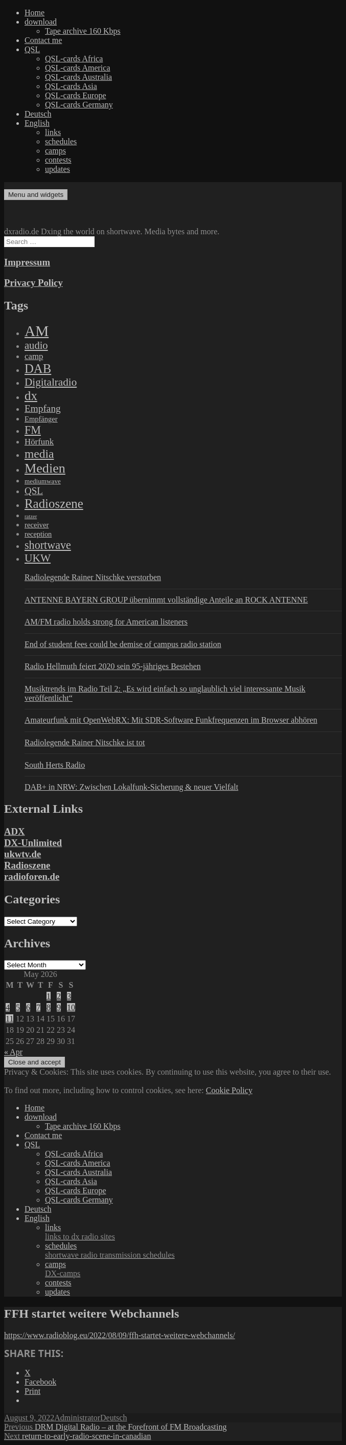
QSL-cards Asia (71, 86)
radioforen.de (31, 876)
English (37, 123)
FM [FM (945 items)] (33, 430)
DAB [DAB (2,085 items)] (38, 368)
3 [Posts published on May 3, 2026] (69, 996)
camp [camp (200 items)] (34, 356)
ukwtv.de (22, 854)
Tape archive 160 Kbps (83, 31)
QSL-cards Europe (75, 95)
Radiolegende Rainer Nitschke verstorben (93, 577)
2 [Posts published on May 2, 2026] (59, 996)
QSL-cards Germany (79, 104)
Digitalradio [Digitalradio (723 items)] (51, 382)
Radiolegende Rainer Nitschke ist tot (85, 742)
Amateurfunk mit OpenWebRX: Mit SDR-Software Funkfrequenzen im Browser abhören (171, 720)
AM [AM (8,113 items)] (37, 331)
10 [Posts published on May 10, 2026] (71, 1007)
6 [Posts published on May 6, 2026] (28, 1007)
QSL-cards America (77, 67)
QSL (32, 49)
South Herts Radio (55, 765)
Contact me (43, 40)
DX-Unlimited (33, 842)
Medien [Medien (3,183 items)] (45, 468)
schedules (61, 141)
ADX (14, 831)
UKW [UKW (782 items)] (38, 558)
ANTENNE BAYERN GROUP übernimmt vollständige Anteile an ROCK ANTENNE (166, 599)
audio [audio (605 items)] (36, 345)
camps (55, 150)
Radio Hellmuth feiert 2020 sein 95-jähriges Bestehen (113, 666)
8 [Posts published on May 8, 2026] (49, 1007)
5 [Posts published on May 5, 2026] (18, 1007)
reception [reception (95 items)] (38, 534)
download (41, 21)
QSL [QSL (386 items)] (34, 490)
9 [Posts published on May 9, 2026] (59, 1007)
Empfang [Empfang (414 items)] (43, 408)
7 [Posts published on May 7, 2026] (38, 1007)
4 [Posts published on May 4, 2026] (8, 1007)
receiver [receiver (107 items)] (37, 525)
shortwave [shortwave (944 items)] (48, 545)
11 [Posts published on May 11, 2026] (9, 1018)
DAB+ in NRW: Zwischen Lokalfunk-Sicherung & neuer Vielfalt (131, 787)
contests (58, 159)
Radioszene (27, 865)
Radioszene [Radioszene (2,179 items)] (54, 503)
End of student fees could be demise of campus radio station (123, 644)
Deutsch (38, 113)
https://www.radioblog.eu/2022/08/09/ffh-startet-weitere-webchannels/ (119, 1335)
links (53, 132)
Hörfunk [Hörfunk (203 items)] (39, 442)
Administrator (77, 1417)
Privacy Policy (33, 282)
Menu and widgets (35, 194)
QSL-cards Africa (74, 58)
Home (34, 12)
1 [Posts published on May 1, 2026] (49, 996)
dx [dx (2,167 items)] (31, 396)
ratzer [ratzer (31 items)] (31, 516)
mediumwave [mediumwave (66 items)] (43, 481)
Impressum (27, 262)
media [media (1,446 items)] (39, 453)
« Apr (13, 1052)
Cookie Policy (229, 1090)
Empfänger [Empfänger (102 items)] (41, 419)
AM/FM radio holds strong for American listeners (106, 621)
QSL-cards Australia (78, 77)
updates (57, 169)
